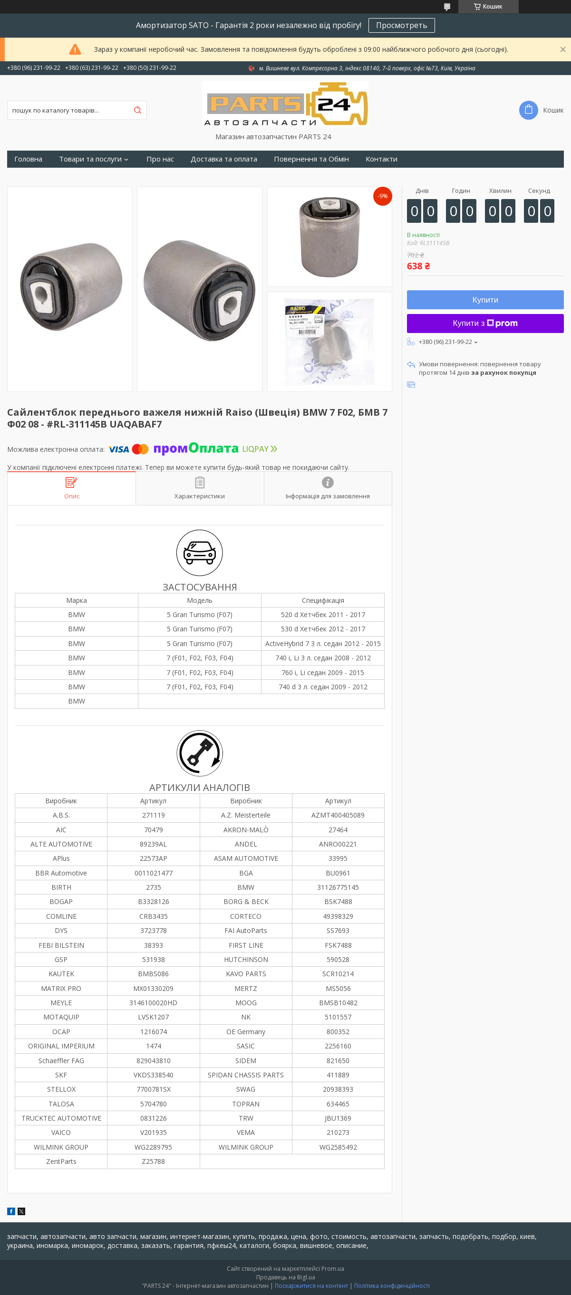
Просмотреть (401, 25)
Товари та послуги (90, 158)
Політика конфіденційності (392, 1286)
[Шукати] (137, 110)
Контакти (381, 158)
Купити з (485, 323)
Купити (485, 300)
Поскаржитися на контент (311, 1286)
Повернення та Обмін (311, 158)
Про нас (160, 158)
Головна (28, 158)
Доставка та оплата (224, 158)
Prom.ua (332, 1269)
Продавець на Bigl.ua (285, 1277)
